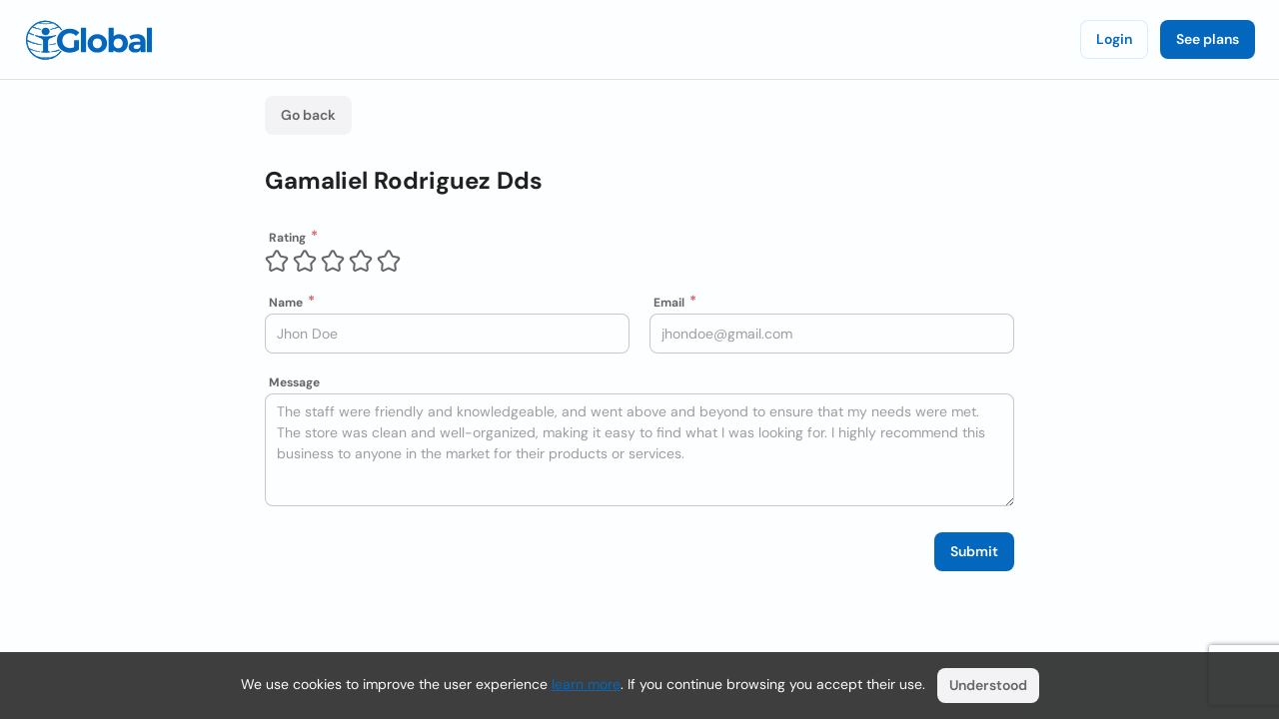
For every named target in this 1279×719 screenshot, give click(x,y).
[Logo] (89, 40)
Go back (308, 115)
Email (668, 303)
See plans (1207, 39)
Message (294, 382)
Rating (287, 238)
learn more (586, 684)
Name (286, 303)
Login (1114, 39)
